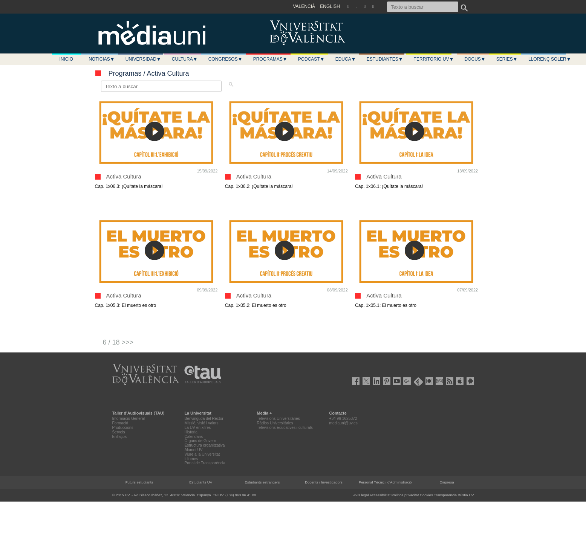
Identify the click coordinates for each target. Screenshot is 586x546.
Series (506, 59)
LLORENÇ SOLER (549, 59)
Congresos (225, 59)
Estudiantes (385, 59)
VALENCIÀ (304, 6)
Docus (475, 59)
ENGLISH (330, 6)
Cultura (184, 59)
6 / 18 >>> (118, 342)
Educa (345, 59)
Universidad (143, 59)
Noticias (102, 59)
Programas (270, 59)
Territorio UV (434, 59)
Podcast (311, 59)
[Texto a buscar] (422, 7)
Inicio (66, 59)
